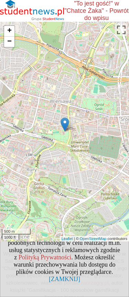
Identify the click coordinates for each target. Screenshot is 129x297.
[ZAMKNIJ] (64, 279)
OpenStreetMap (93, 239)
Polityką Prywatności (45, 257)
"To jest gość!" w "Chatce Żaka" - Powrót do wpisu (96, 10)
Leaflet (67, 239)
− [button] (9, 42)
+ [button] (9, 31)
